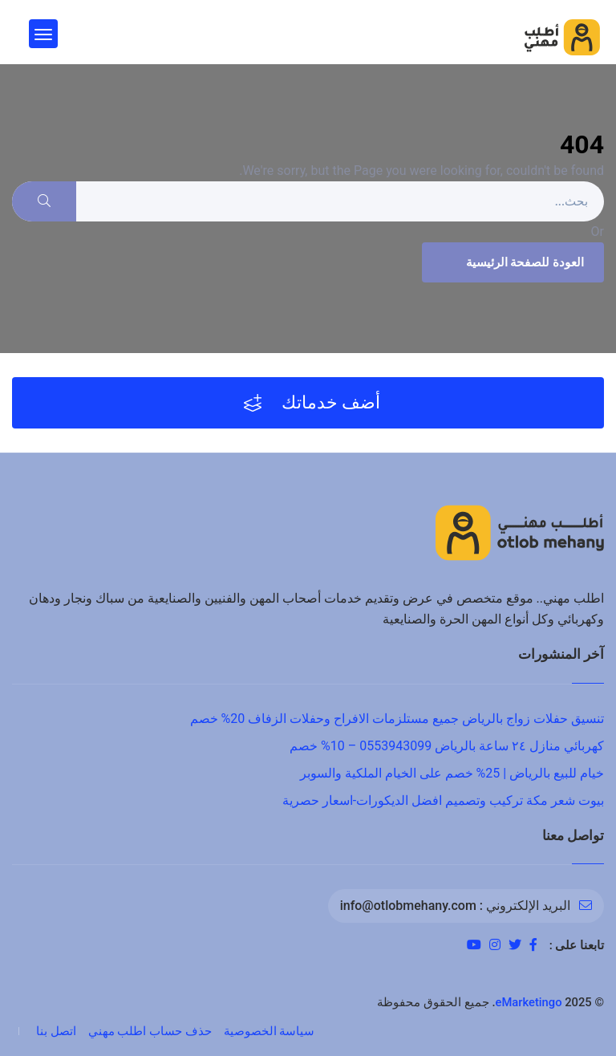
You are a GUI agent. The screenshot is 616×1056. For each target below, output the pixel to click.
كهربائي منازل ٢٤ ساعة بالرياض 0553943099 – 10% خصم (447, 745)
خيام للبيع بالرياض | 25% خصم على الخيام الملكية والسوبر (452, 773)
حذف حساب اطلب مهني (150, 1031)
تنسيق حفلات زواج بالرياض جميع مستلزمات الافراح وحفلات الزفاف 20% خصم (397, 718)
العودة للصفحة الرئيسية (511, 262)
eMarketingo (529, 1002)
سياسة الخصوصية (269, 1031)
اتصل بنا (56, 1031)
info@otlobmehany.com (408, 905)
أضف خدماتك (312, 402)
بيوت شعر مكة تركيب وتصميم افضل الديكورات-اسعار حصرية (443, 800)
